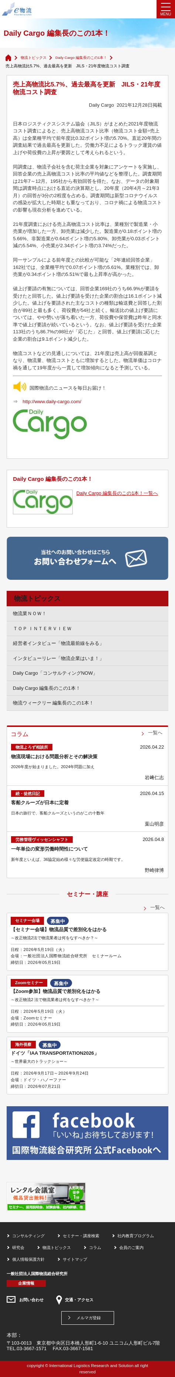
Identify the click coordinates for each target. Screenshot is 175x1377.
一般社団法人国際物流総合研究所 (37, 1273)
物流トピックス (34, 58)
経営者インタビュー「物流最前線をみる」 (58, 643)
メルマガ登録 (88, 1318)
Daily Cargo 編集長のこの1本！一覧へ (117, 493)
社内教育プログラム (135, 1236)
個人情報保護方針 (28, 1259)
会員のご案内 (131, 1247)
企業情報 (26, 1283)
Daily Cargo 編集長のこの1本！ (81, 58)
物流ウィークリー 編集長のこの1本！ (53, 703)
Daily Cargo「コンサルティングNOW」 (55, 673)
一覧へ (155, 732)
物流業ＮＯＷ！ (30, 613)
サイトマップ (75, 1259)
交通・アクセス (79, 1300)
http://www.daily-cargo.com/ (52, 401)
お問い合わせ (31, 1300)
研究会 (18, 1247)
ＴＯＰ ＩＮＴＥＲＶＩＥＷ (42, 628)
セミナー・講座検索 (81, 1236)
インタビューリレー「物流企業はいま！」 (58, 658)
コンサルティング (28, 1236)
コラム (95, 1247)
